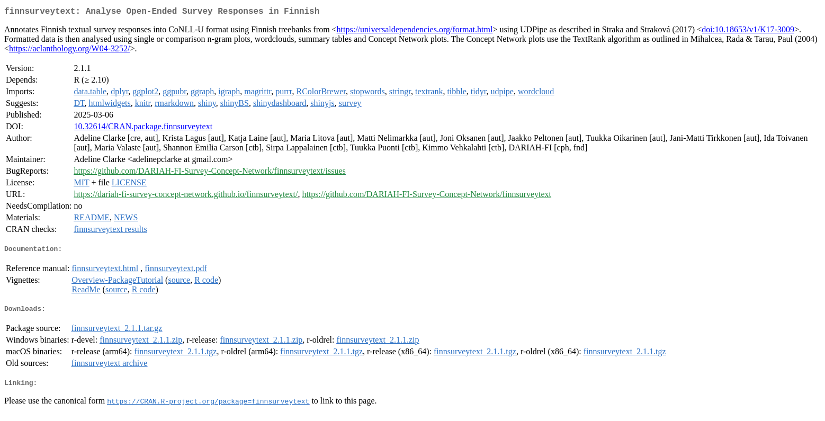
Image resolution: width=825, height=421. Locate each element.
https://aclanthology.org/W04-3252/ (69, 50)
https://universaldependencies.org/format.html (415, 31)
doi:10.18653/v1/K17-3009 (748, 31)
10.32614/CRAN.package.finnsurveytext (143, 128)
